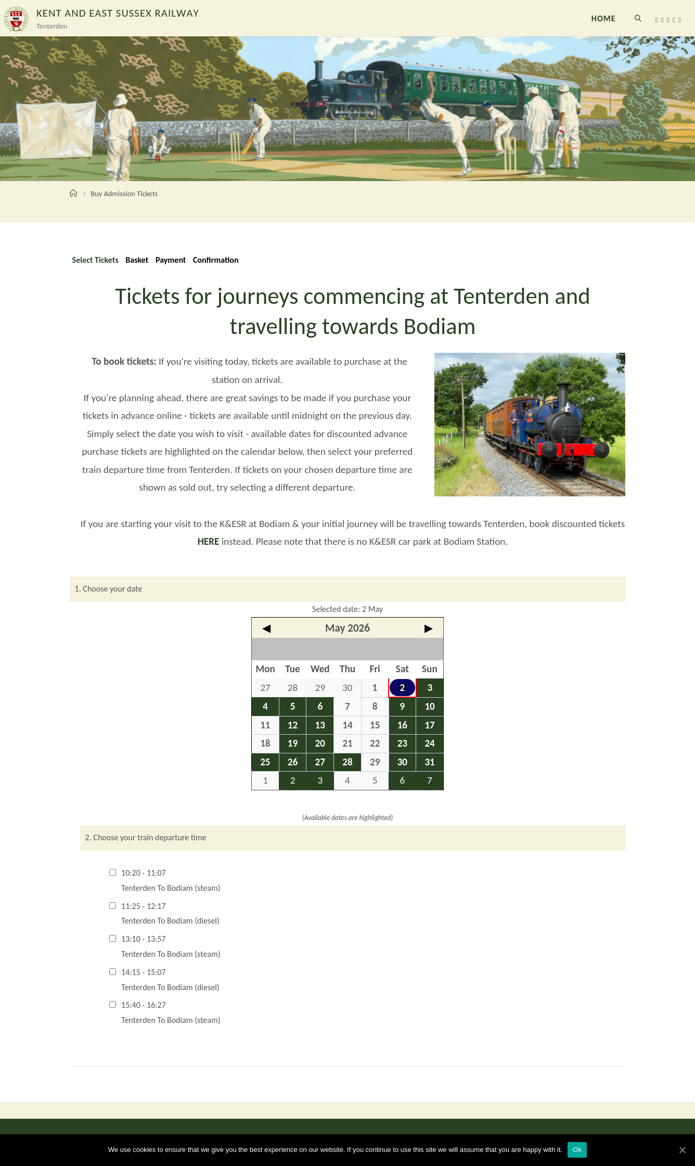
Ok (577, 1150)
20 (320, 743)
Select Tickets (95, 260)
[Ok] (682, 1150)
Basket (136, 260)
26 (293, 762)
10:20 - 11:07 (171, 880)
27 (320, 762)
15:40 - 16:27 (171, 1012)
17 (429, 725)
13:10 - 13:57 (171, 946)
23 (402, 743)
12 (293, 725)
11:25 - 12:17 (170, 913)
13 (320, 725)
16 (402, 725)
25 (265, 762)
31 (429, 762)
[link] (638, 18)
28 (347, 762)
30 (402, 762)
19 (293, 743)
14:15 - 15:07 (170, 979)
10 (429, 706)
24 (429, 743)
